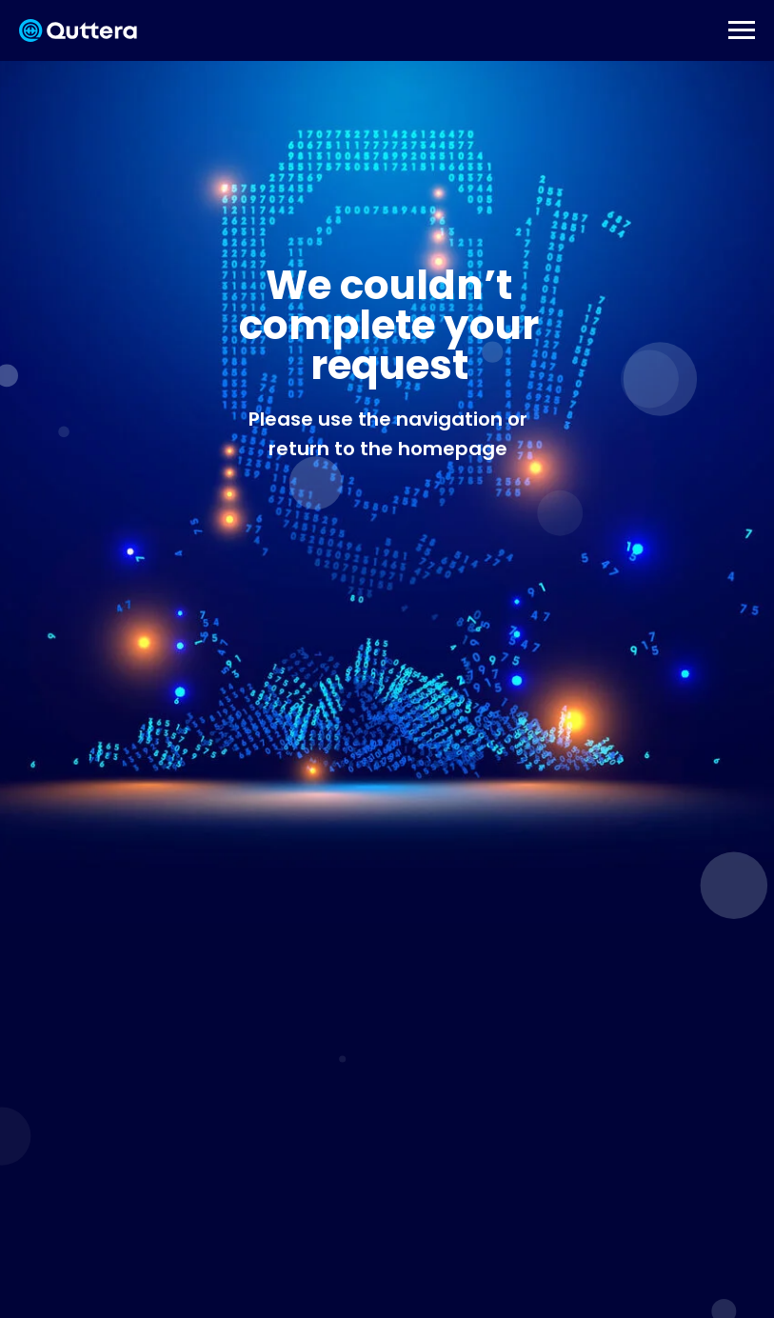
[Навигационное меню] (741, 30)
